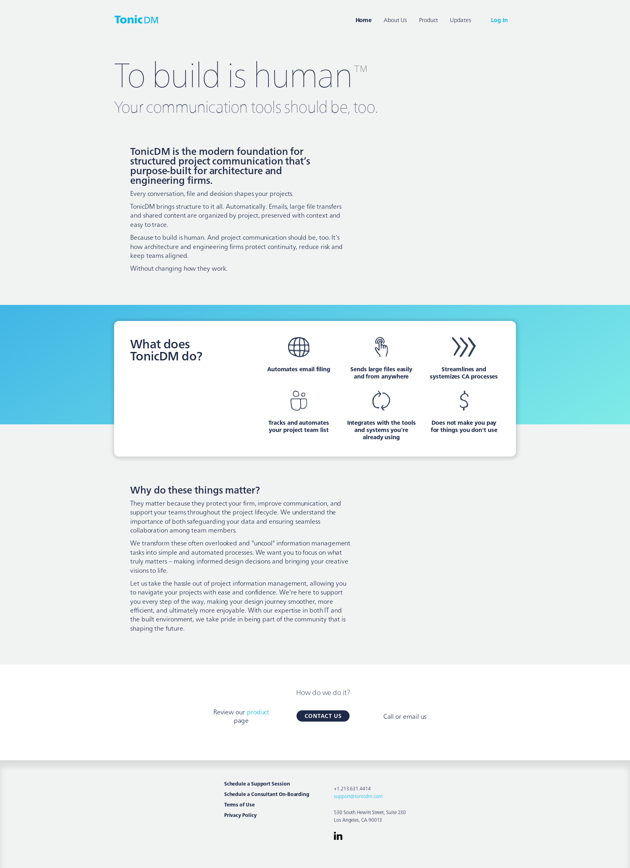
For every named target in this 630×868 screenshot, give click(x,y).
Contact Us (323, 716)
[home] (136, 18)
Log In (499, 20)
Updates (460, 20)
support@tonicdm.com (358, 795)
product (258, 711)
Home (364, 20)
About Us (395, 20)
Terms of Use (239, 804)
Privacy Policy (240, 815)
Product (428, 20)
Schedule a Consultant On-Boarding (266, 794)
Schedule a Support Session (257, 783)
